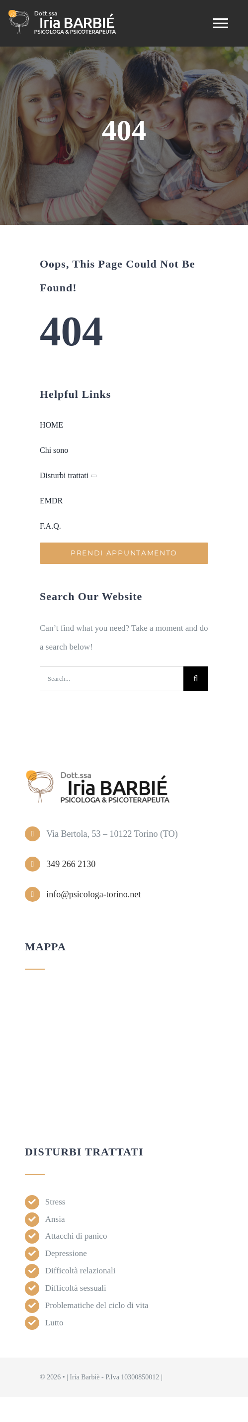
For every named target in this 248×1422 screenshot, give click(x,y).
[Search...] (111, 678)
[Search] (195, 678)
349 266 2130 (70, 864)
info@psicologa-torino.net (93, 894)
